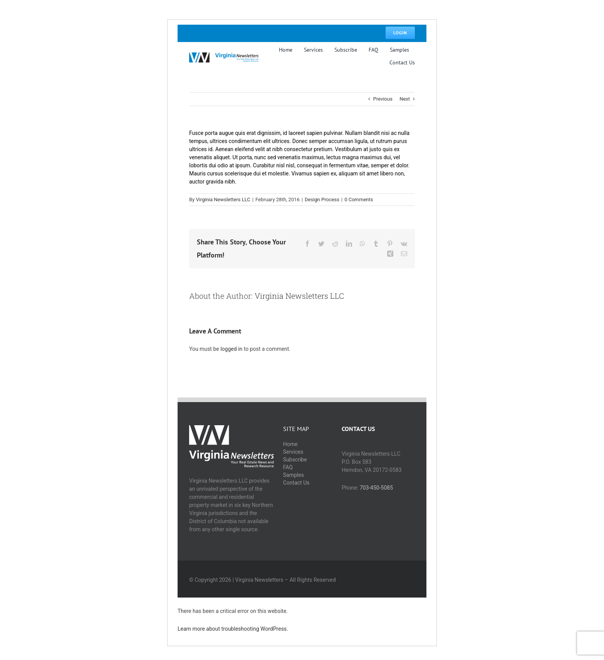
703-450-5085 (376, 488)
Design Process (322, 199)
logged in (231, 349)
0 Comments (358, 199)
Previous (383, 99)
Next (404, 99)
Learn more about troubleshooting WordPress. (233, 629)
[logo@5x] (223, 55)
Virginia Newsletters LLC (223, 199)
